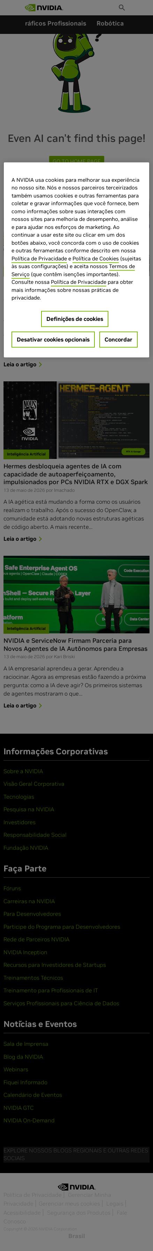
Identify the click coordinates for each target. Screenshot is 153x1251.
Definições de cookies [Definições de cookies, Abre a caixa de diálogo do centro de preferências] (74, 318)
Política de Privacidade (39, 258)
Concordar (118, 339)
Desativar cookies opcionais (53, 339)
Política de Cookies (95, 258)
